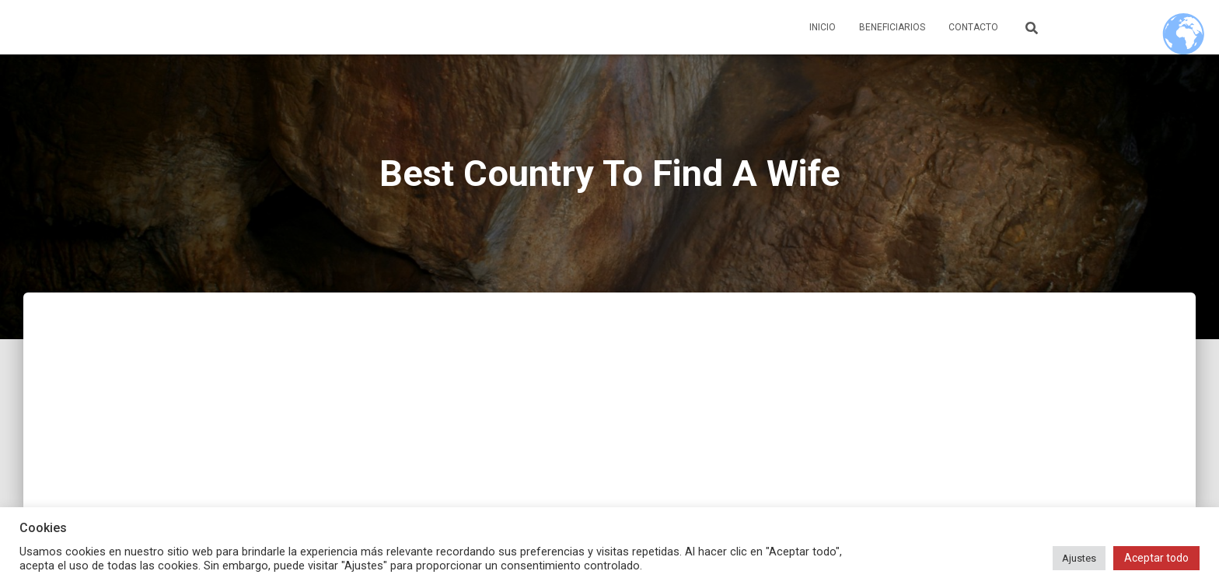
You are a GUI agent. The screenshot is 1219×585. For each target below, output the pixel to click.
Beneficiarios (892, 27)
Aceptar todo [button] (1156, 558)
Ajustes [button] (1079, 558)
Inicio (822, 27)
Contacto (973, 27)
